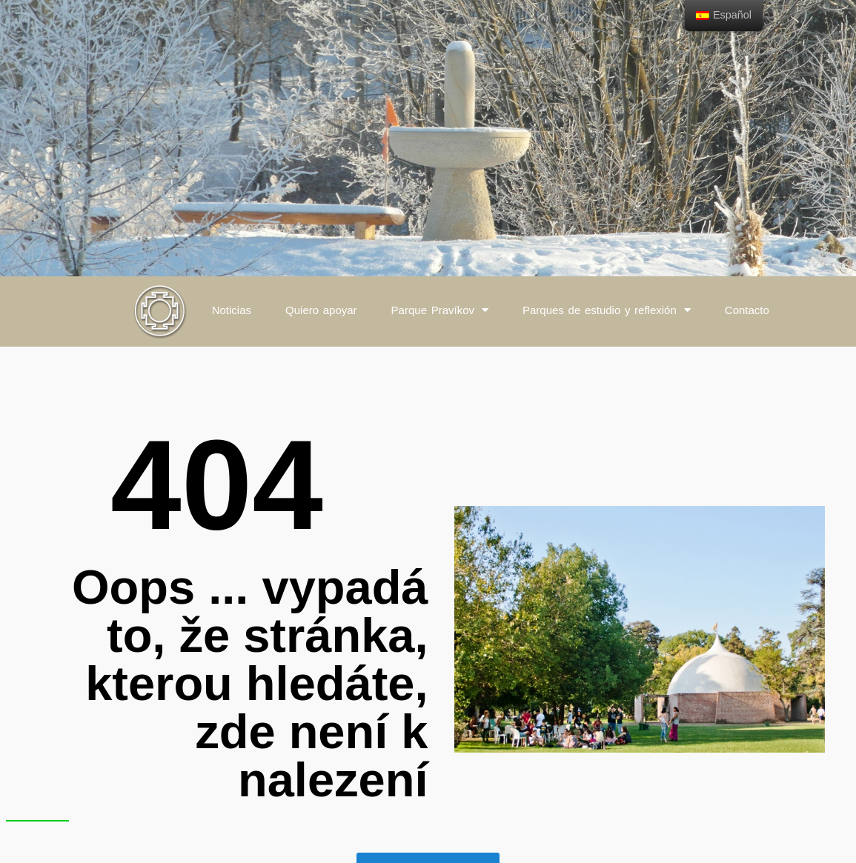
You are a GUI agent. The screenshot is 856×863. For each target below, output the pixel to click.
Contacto (747, 310)
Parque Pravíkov (439, 310)
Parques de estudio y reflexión (606, 310)
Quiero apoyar (321, 310)
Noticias (231, 310)
